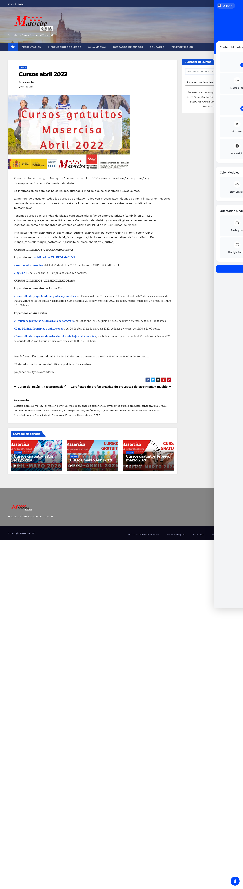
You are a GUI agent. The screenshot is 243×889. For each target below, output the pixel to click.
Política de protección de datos (143, 534)
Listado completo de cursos (203, 82)
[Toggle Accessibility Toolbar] (235, 881)
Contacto (157, 47)
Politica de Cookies (221, 534)
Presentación (31, 47)
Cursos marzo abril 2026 (91, 460)
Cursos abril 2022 (43, 74)
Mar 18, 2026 (24, 466)
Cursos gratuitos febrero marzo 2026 (148, 458)
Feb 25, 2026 (80, 466)
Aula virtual (97, 47)
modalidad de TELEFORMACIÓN (53, 257)
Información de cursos (64, 47)
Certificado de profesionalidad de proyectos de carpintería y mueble (121, 387)
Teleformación (182, 47)
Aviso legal (198, 534)
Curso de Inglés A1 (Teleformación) (40, 387)
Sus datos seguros (176, 534)
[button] (234, 47)
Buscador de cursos (128, 47)
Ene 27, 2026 (136, 466)
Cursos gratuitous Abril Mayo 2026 (34, 458)
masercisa (28, 82)
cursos (23, 67)
